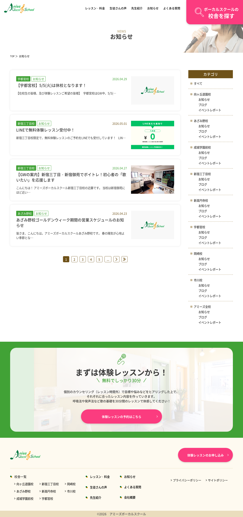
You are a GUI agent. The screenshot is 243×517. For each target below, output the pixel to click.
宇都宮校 (200, 227)
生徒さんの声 (119, 8)
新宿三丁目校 (203, 174)
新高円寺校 (201, 200)
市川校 (198, 280)
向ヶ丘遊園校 (203, 94)
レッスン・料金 (95, 8)
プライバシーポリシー (187, 480)
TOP (12, 56)
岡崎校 (198, 253)
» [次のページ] (116, 259)
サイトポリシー (218, 480)
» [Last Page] (124, 259)
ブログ (203, 105)
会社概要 (135, 497)
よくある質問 (171, 8)
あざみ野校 (201, 121)
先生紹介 (137, 8)
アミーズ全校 (203, 306)
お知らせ (153, 8)
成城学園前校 (203, 147)
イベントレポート (210, 110)
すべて (198, 83)
